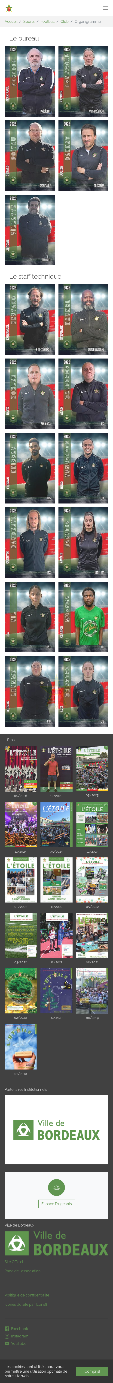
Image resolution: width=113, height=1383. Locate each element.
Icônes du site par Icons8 (26, 1304)
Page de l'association (22, 1271)
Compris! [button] (92, 1371)
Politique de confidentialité (27, 1295)
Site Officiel (14, 1262)
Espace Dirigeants (56, 1204)
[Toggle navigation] (105, 8)
